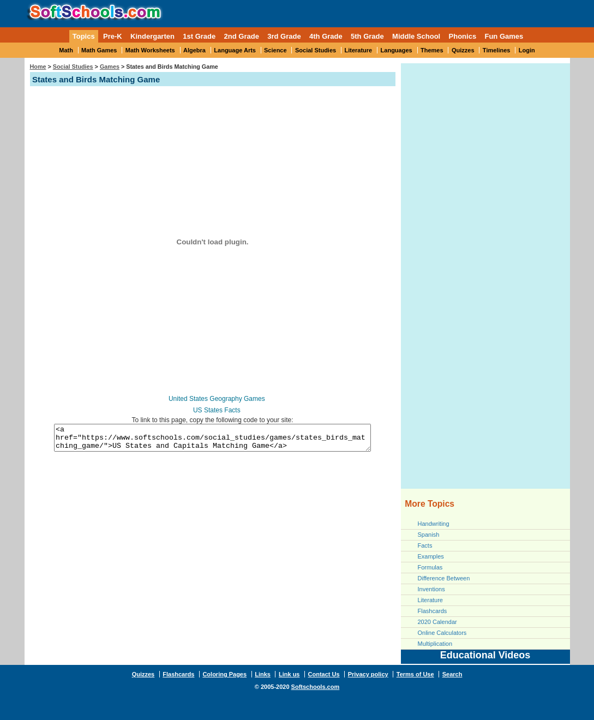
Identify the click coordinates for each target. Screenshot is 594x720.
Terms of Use (415, 674)
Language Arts (235, 50)
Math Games (99, 50)
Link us (289, 674)
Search (452, 674)
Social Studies (315, 50)
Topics (84, 36)
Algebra (194, 50)
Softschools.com (315, 686)
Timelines (497, 50)
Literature (359, 50)
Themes (432, 50)
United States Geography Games (217, 399)
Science (275, 50)
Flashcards (432, 611)
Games (109, 66)
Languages (396, 50)
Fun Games (503, 36)
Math (66, 50)
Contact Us (324, 674)
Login (527, 50)
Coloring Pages (224, 674)
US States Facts (217, 410)
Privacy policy (368, 674)
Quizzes (463, 50)
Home (38, 66)
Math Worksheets (150, 50)
